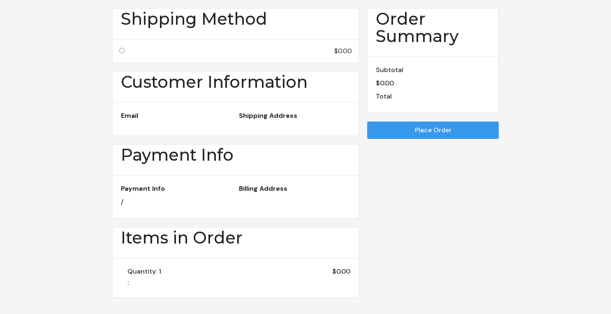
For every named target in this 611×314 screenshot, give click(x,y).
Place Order (433, 130)
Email (129, 115)
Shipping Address (268, 115)
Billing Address (263, 188)
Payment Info (143, 188)
